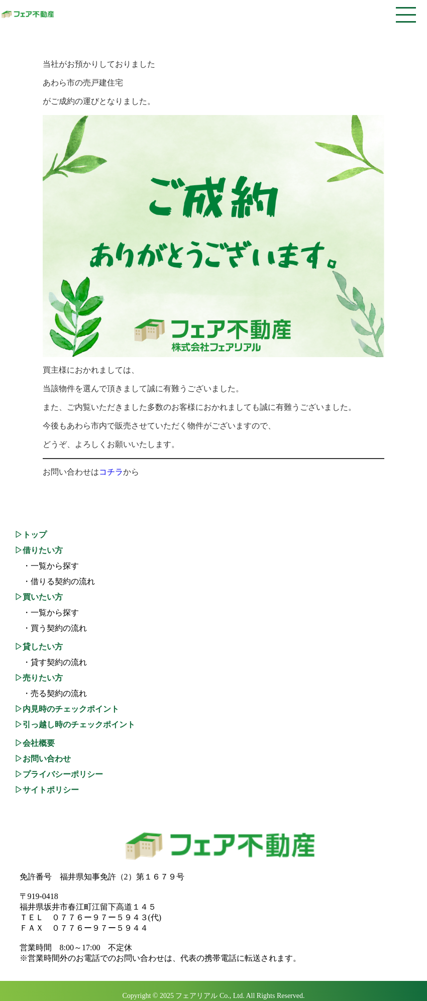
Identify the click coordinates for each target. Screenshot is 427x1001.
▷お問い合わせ (43, 758)
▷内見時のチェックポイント (67, 709)
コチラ (111, 472)
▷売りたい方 (39, 678)
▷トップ (31, 534)
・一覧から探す (47, 566)
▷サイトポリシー (47, 790)
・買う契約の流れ (51, 628)
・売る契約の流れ (51, 693)
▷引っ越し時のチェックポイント (75, 724)
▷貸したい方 (39, 646)
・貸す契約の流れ (51, 662)
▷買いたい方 (39, 597)
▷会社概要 (35, 743)
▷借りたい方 (39, 550)
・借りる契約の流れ (55, 581)
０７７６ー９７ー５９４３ (100, 917)
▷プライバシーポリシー (59, 774)
